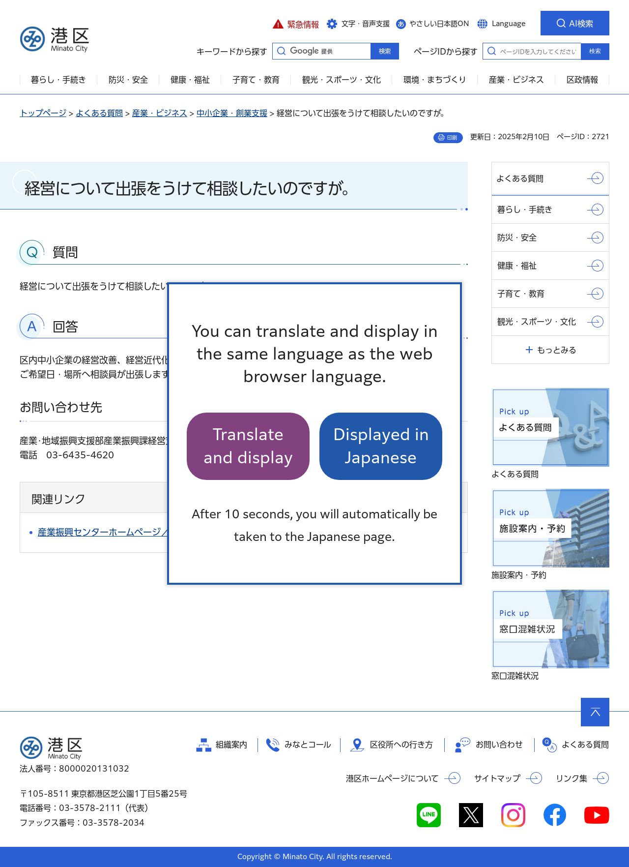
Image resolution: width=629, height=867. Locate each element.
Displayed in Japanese (381, 446)
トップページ (43, 113)
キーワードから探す (281, 51)
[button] (295, 23)
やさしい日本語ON (439, 23)
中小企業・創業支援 (232, 113)
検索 (595, 51)
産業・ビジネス (159, 113)
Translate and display (248, 446)
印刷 (452, 137)
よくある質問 (99, 113)
